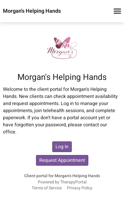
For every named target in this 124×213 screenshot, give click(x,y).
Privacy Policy (79, 188)
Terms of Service (47, 188)
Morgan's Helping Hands (32, 11)
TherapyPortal (73, 182)
